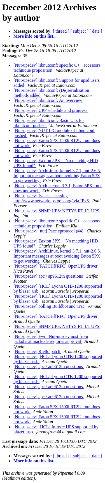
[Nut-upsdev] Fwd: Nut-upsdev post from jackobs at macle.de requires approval (50, 339)
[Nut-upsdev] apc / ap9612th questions (48, 276)
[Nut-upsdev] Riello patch (37, 351)
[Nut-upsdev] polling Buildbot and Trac (49, 306)
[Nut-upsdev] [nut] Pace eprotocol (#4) (49, 231)
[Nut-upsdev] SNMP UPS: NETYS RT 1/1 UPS (57, 210)
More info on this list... (35, 36)
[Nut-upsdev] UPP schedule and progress (50, 110)
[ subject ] (79, 31)
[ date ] (96, 31)
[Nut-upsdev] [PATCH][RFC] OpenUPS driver (56, 266)
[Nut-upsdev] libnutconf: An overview (48, 100)
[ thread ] (61, 31)
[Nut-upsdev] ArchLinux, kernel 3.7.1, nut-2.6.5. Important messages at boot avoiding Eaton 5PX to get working (57, 175)
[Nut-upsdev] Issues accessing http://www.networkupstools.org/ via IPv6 (51, 198)
